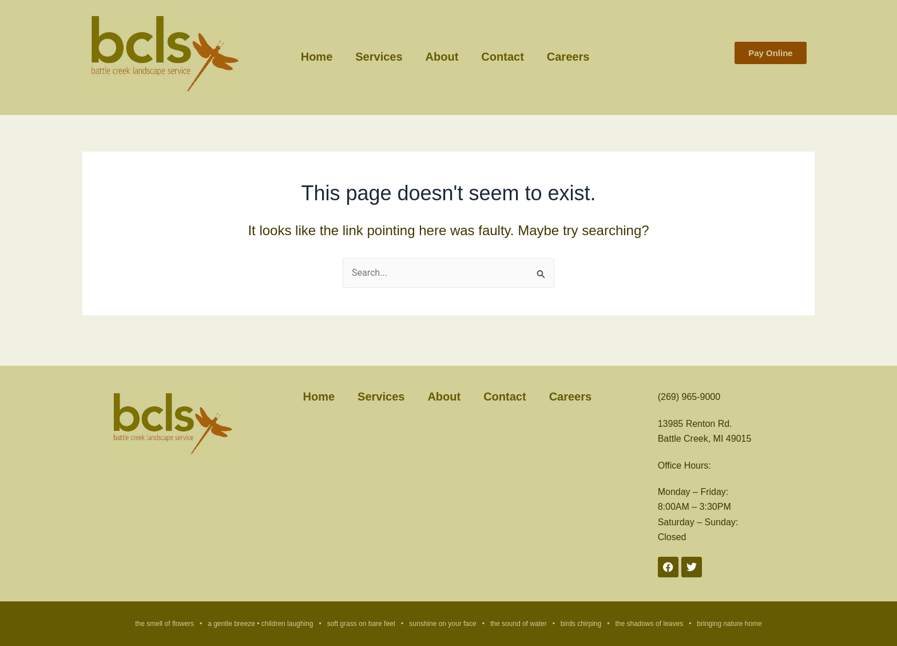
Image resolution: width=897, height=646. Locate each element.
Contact (502, 56)
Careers (568, 56)
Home (317, 56)
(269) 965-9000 (689, 397)
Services (378, 56)
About (442, 56)
